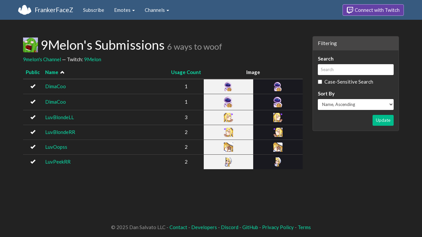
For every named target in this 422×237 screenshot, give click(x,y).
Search (326, 59)
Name (51, 72)
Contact (178, 227)
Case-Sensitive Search (345, 82)
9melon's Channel (42, 59)
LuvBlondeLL (59, 117)
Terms (304, 227)
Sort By (326, 93)
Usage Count (186, 72)
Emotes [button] (124, 10)
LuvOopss (56, 147)
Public (33, 72)
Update (383, 120)
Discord (229, 227)
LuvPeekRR (58, 162)
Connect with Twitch (373, 10)
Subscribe (93, 10)
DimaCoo (55, 86)
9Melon (92, 59)
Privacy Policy (278, 227)
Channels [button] (157, 10)
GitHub (250, 227)
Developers (204, 227)
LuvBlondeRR (60, 132)
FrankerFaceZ (54, 9)
